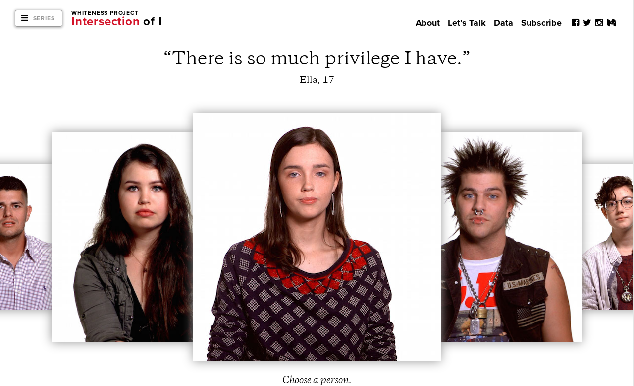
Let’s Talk (467, 22)
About (428, 22)
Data (503, 22)
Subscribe (541, 22)
